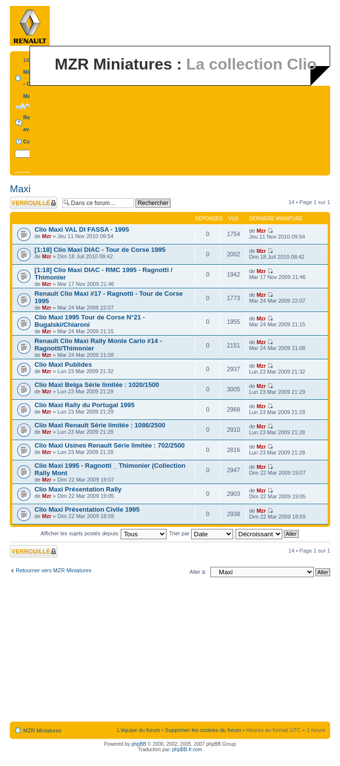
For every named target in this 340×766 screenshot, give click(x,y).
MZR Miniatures (42, 730)
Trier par (201, 533)
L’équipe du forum (138, 730)
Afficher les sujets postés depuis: (103, 533)
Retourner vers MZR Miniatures (53, 570)
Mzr (46, 236)
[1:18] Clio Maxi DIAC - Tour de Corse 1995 (100, 249)
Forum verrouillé (33, 203)
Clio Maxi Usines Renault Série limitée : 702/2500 (109, 445)
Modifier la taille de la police (22, 106)
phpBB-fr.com (187, 749)
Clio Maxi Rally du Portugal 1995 (84, 405)
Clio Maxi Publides (63, 364)
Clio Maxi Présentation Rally (78, 489)
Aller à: (198, 572)
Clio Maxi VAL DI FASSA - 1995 (81, 229)
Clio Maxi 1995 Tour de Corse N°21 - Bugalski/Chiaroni (89, 320)
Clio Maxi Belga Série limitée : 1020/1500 (96, 384)
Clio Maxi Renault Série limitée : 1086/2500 (99, 425)
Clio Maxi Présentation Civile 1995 (86, 509)
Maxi (29, 96)
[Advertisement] (170, 652)
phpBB (139, 744)
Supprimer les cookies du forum (203, 730)
